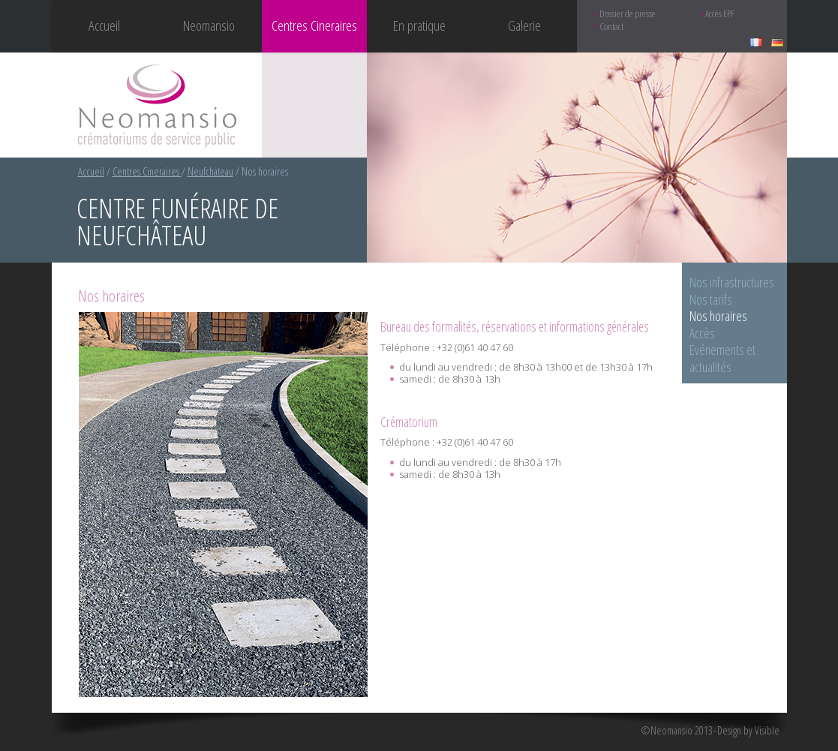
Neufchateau (210, 171)
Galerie (524, 25)
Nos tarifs (710, 299)
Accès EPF (719, 14)
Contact (611, 26)
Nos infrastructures (731, 282)
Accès (702, 333)
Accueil (104, 25)
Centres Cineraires (147, 171)
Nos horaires (718, 316)
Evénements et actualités (722, 358)
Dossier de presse (627, 14)
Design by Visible (748, 730)
